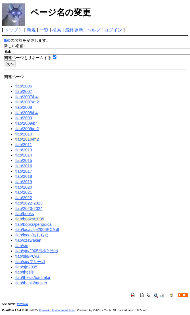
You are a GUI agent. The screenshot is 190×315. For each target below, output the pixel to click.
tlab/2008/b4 (26, 112)
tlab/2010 (23, 134)
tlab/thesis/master (31, 283)
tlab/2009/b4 (26, 123)
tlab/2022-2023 (29, 203)
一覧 (43, 30)
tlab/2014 (23, 155)
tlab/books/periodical (33, 224)
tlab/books (24, 213)
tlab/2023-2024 (29, 208)
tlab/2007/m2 (27, 102)
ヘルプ (93, 30)
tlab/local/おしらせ (31, 235)
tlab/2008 (23, 107)
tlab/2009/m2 (27, 128)
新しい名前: (14, 45)
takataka (22, 304)
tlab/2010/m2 (27, 139)
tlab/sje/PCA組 (28, 256)
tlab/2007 (23, 91)
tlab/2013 (23, 150)
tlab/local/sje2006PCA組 (37, 229)
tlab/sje (21, 245)
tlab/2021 (23, 192)
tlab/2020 (23, 187)
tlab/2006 (23, 86)
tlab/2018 (23, 176)
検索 (56, 30)
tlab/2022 (23, 197)
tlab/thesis (24, 272)
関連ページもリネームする (28, 57)
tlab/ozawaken (28, 240)
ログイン (113, 30)
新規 (31, 30)
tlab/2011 (23, 144)
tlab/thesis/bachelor (32, 277)
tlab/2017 (23, 171)
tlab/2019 (23, 182)
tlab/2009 (23, 118)
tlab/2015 (23, 160)
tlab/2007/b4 (26, 97)
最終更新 (74, 30)
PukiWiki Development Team (57, 310)
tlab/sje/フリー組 (30, 261)
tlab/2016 (23, 166)
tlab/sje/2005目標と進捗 (36, 251)
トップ (11, 30)
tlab (7, 40)
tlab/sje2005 (26, 267)
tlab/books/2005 (29, 219)
